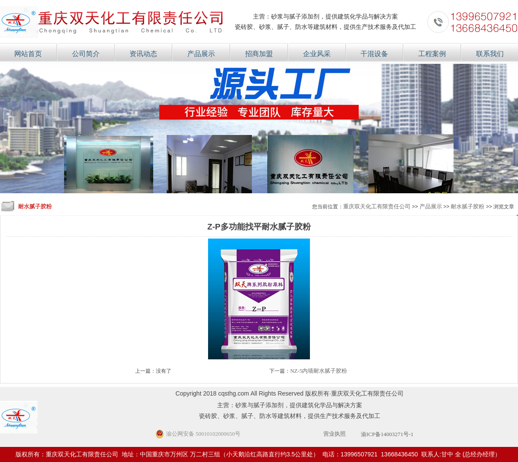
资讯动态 (143, 53)
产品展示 (201, 53)
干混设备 (374, 53)
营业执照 (334, 434)
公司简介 (86, 53)
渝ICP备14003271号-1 (387, 434)
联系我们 (490, 53)
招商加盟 (259, 53)
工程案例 (432, 53)
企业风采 (317, 53)
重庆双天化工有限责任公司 (377, 206)
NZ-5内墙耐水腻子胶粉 (318, 371)
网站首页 (28, 53)
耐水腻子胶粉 (467, 206)
